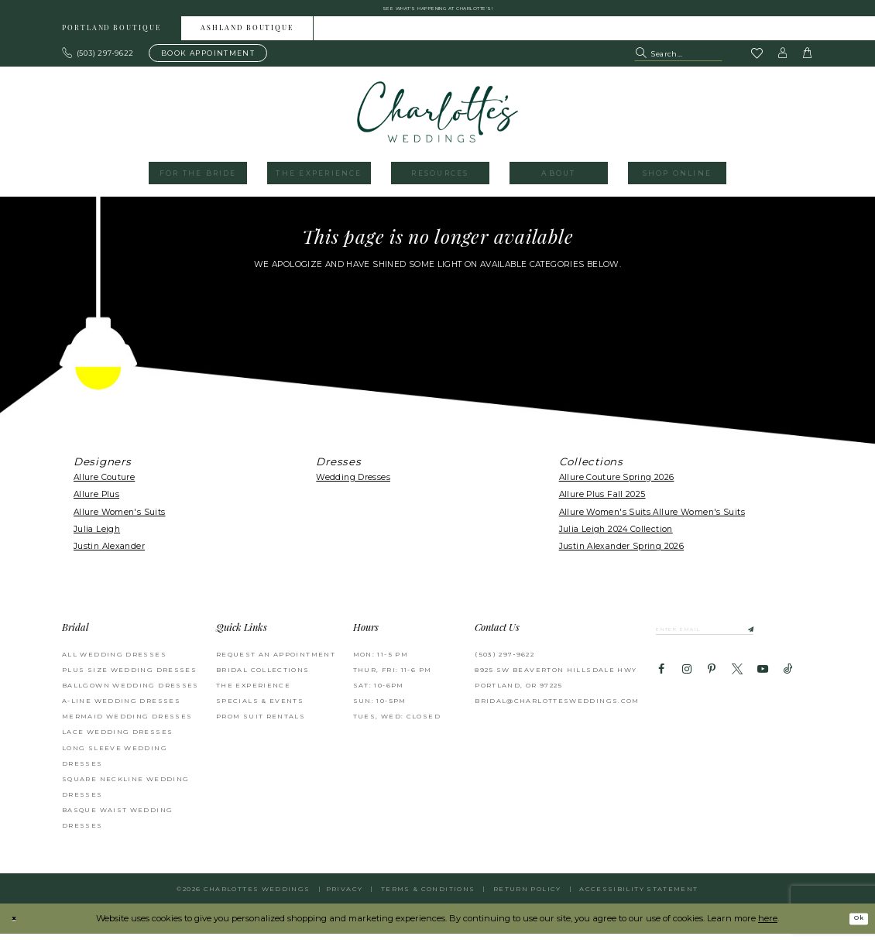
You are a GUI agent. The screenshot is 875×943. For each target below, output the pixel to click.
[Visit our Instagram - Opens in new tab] (686, 685)
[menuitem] (112, 37)
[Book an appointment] (208, 62)
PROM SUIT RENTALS (260, 725)
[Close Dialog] (17, 927)
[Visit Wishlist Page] (756, 62)
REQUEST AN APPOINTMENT (275, 663)
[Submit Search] (642, 62)
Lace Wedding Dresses (117, 741)
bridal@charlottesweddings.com (557, 710)
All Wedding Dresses (114, 663)
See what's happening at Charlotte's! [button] (438, 12)
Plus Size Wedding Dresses (129, 678)
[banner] (438, 120)
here (767, 926)
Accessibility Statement (638, 898)
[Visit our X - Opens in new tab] (737, 685)
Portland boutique (111, 37)
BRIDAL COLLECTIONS (263, 678)
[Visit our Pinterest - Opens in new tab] (711, 685)
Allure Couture (104, 486)
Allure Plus (96, 504)
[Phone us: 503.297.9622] (98, 62)
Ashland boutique (247, 37)
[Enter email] (731, 641)
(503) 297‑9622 (504, 663)
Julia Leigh (97, 538)
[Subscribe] (794, 641)
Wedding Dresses (353, 486)
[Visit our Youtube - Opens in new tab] (762, 685)
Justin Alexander (109, 555)
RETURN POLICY (527, 898)
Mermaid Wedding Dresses (127, 725)
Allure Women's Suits (119, 521)
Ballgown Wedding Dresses (130, 694)
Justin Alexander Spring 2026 (621, 555)
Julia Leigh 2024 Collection (616, 538)
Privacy (344, 898)
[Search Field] (678, 62)
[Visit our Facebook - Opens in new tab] (661, 685)
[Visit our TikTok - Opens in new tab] (788, 685)
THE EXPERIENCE (253, 694)
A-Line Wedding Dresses (121, 710)
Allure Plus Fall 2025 (602, 504)
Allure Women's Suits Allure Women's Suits (652, 521)
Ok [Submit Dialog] (854, 927)
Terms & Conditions (428, 898)
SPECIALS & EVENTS (260, 710)
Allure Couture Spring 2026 (616, 486)
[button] (782, 62)
